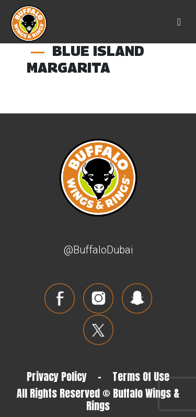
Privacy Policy (57, 376)
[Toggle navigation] (179, 22)
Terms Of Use (140, 376)
